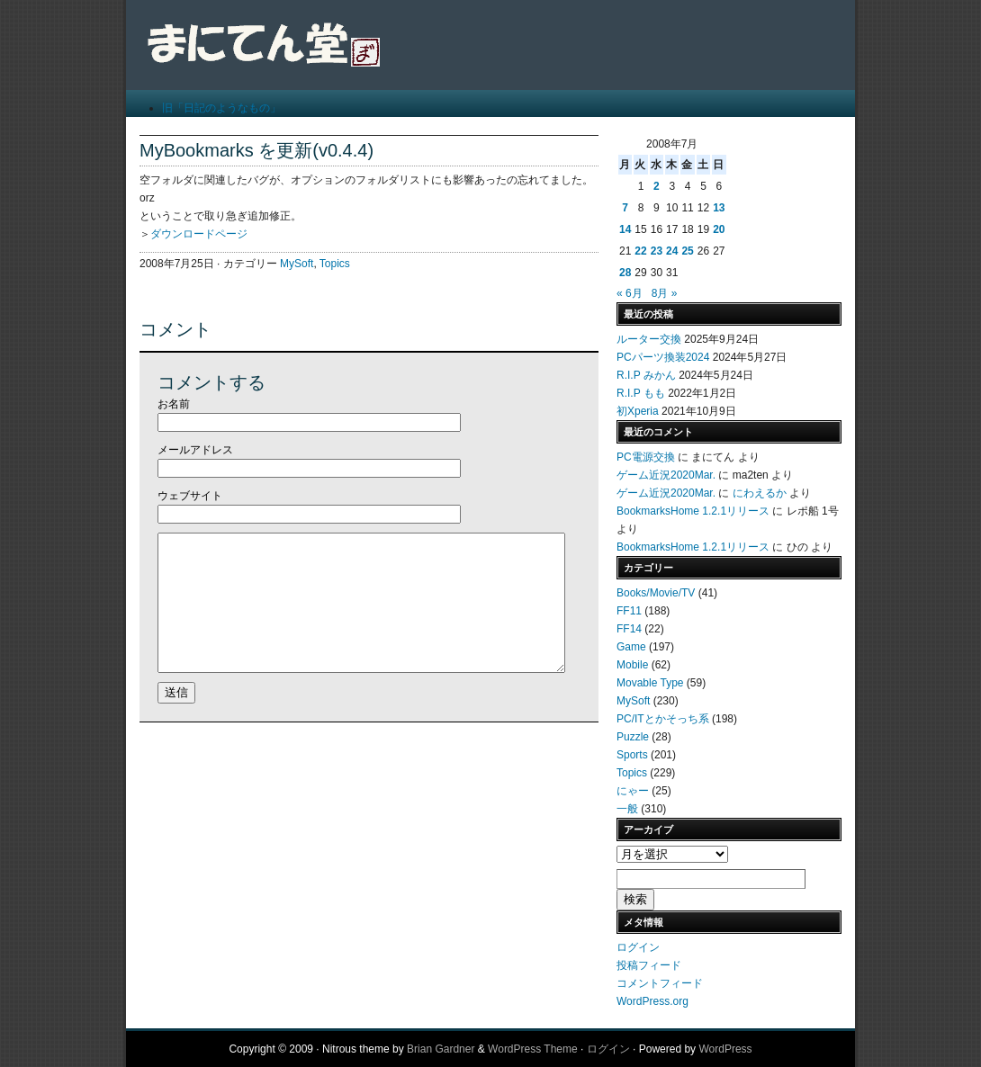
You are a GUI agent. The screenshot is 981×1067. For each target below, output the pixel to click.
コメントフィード (659, 983)
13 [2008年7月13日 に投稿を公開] (718, 208)
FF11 (629, 611)
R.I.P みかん (646, 375)
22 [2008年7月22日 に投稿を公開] (640, 251)
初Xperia (637, 411)
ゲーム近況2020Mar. (666, 475)
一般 (627, 808)
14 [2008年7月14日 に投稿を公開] (625, 229)
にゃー (632, 791)
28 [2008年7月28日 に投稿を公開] (625, 272)
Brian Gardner (440, 1049)
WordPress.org (652, 1001)
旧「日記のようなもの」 (221, 108)
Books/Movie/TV (655, 593)
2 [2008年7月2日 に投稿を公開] (656, 186)
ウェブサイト (190, 495)
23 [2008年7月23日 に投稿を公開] (656, 251)
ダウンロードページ (199, 234)
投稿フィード (648, 965)
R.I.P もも (640, 393)
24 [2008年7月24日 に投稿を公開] (672, 251)
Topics (335, 263)
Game (631, 647)
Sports (632, 755)
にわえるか (760, 493)
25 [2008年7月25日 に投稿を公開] (687, 251)
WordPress (725, 1049)
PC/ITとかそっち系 (662, 719)
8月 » (665, 293)
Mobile (632, 665)
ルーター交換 (648, 339)
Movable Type (650, 683)
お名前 (174, 404)
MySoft (296, 263)
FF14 (629, 629)
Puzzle (632, 737)
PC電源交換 (645, 457)
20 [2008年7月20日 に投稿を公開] (718, 229)
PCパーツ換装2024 (662, 357)
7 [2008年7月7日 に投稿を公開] (625, 208)
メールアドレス (195, 450)
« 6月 (629, 293)
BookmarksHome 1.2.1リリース (693, 511)
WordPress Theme (533, 1049)
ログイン (638, 947)
